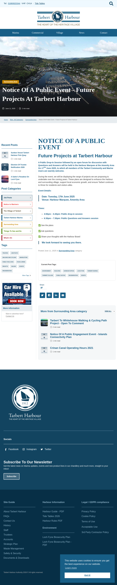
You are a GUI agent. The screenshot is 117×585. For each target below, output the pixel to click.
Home (6, 120)
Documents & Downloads (16, 558)
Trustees (8, 534)
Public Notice (60, 275)
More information (11, 308)
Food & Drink (21, 262)
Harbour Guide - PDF (53, 511)
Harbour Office (69, 271)
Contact (103, 32)
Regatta (5, 266)
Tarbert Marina (93, 271)
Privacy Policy (89, 511)
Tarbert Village (47, 275)
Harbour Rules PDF (52, 521)
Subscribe (11, 476)
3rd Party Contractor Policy (95, 532)
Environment (46, 271)
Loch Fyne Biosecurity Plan (56, 537)
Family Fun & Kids (8, 262)
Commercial (37, 32)
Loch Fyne (80, 271)
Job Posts (14, 253)
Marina (15, 32)
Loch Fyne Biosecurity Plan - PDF (57, 543)
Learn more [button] (71, 568)
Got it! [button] (87, 575)
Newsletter (23, 257)
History (7, 525)
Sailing (13, 266)
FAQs (6, 516)
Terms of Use (88, 521)
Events (21, 266)
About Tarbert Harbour (15, 511)
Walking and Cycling (9, 257)
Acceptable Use (90, 527)
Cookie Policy (88, 516)
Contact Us (10, 316)
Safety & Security (12, 553)
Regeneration (7, 270)
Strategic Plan (11, 544)
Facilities (57, 271)
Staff (6, 530)
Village (59, 32)
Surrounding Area (10, 81)
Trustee (5, 253)
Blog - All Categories (16, 120)
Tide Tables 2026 (51, 516)
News (81, 32)
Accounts (8, 539)
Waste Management (14, 548)
